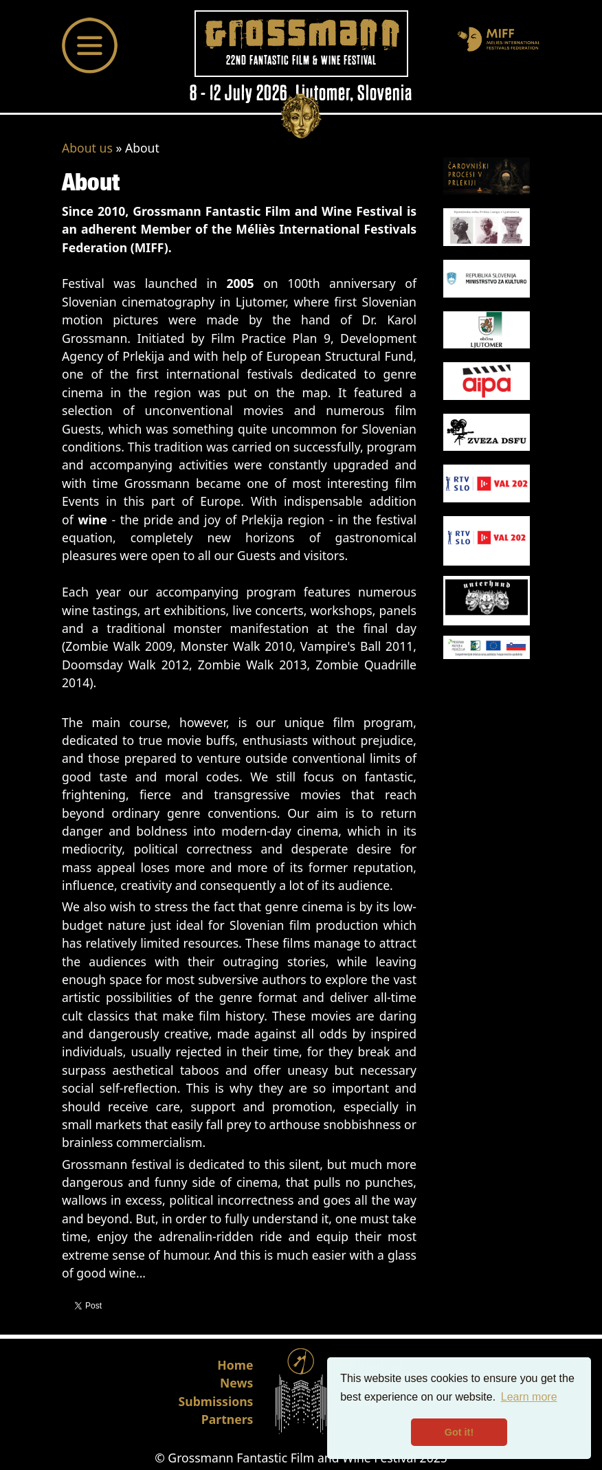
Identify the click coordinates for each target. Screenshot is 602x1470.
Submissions (216, 1401)
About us (87, 148)
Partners (227, 1419)
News (236, 1382)
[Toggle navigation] (90, 45)
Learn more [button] (529, 1397)
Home (235, 1365)
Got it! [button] (459, 1432)
